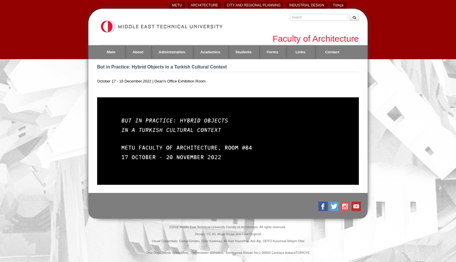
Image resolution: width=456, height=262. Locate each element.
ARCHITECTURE (204, 5)
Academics (210, 52)
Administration (171, 52)
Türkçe (338, 5)
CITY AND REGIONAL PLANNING (254, 5)
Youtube (357, 206)
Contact (332, 52)
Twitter (334, 206)
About (138, 52)
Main (111, 52)
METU (177, 5)
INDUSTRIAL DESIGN (306, 5)
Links (300, 52)
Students (244, 52)
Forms (272, 52)
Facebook (323, 206)
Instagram (346, 206)
